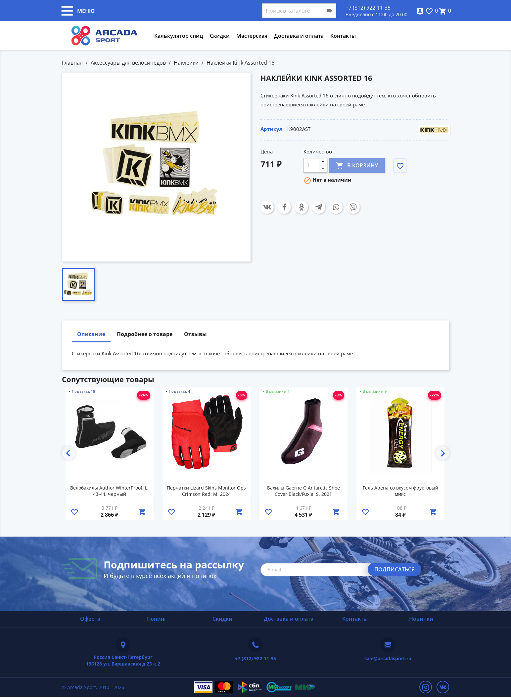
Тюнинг (156, 618)
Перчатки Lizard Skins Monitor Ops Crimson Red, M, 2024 (206, 491)
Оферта (90, 618)
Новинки (421, 618)
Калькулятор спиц (178, 35)
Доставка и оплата (299, 35)
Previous (68, 453)
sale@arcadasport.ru (387, 658)
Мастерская (251, 35)
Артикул (271, 129)
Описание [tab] (91, 334)
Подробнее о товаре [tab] (144, 334)
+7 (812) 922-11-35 (368, 7)
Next (442, 453)
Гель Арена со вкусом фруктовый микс (400, 491)
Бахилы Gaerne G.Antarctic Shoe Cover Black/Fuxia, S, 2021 (303, 491)
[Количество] (311, 165)
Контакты (343, 35)
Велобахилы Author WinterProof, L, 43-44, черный (109, 491)
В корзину (357, 165)
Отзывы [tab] (195, 334)
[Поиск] (299, 10)
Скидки (220, 35)
